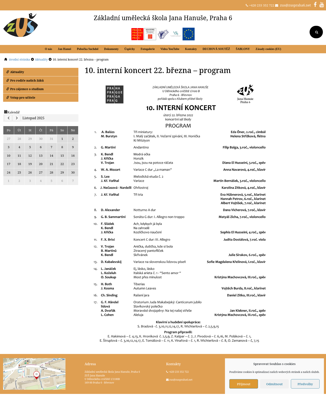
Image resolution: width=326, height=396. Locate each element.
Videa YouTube (170, 49)
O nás (48, 49)
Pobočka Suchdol (87, 49)
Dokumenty (111, 49)
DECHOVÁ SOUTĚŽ (216, 49)
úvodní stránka (19, 59)
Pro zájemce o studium (25, 89)
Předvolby (305, 384)
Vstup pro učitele (20, 97)
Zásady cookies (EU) (268, 49)
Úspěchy (129, 49)
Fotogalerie (148, 49)
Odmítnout (274, 384)
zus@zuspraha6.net (295, 5)
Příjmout (243, 384)
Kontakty (191, 49)
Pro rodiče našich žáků (25, 80)
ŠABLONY (243, 49)
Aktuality (15, 72)
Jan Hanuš (64, 49)
